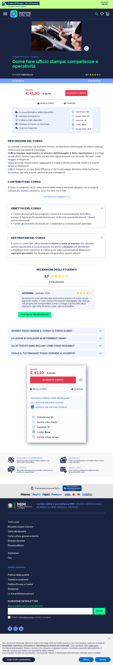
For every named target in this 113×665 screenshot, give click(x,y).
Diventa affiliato (16, 544)
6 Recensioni (94, 80)
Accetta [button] (103, 660)
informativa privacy (26, 616)
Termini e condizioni (18, 578)
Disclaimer (13, 587)
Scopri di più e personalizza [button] (18, 660)
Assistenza (13, 552)
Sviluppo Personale (21, 57)
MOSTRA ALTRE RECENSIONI (36, 315)
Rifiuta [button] (86, 660)
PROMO (29, 90)
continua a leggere (56, 196)
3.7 (87, 75)
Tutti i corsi (13, 521)
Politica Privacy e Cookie (20, 583)
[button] (109, 638)
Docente (16, 74)
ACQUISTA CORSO (75, 93)
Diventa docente (16, 539)
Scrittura (37, 57)
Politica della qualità (18, 573)
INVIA (99, 610)
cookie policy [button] (93, 646)
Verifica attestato (17, 566)
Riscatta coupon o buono (20, 525)
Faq (10, 556)
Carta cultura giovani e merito (23, 535)
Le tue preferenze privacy (21, 592)
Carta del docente (17, 530)
